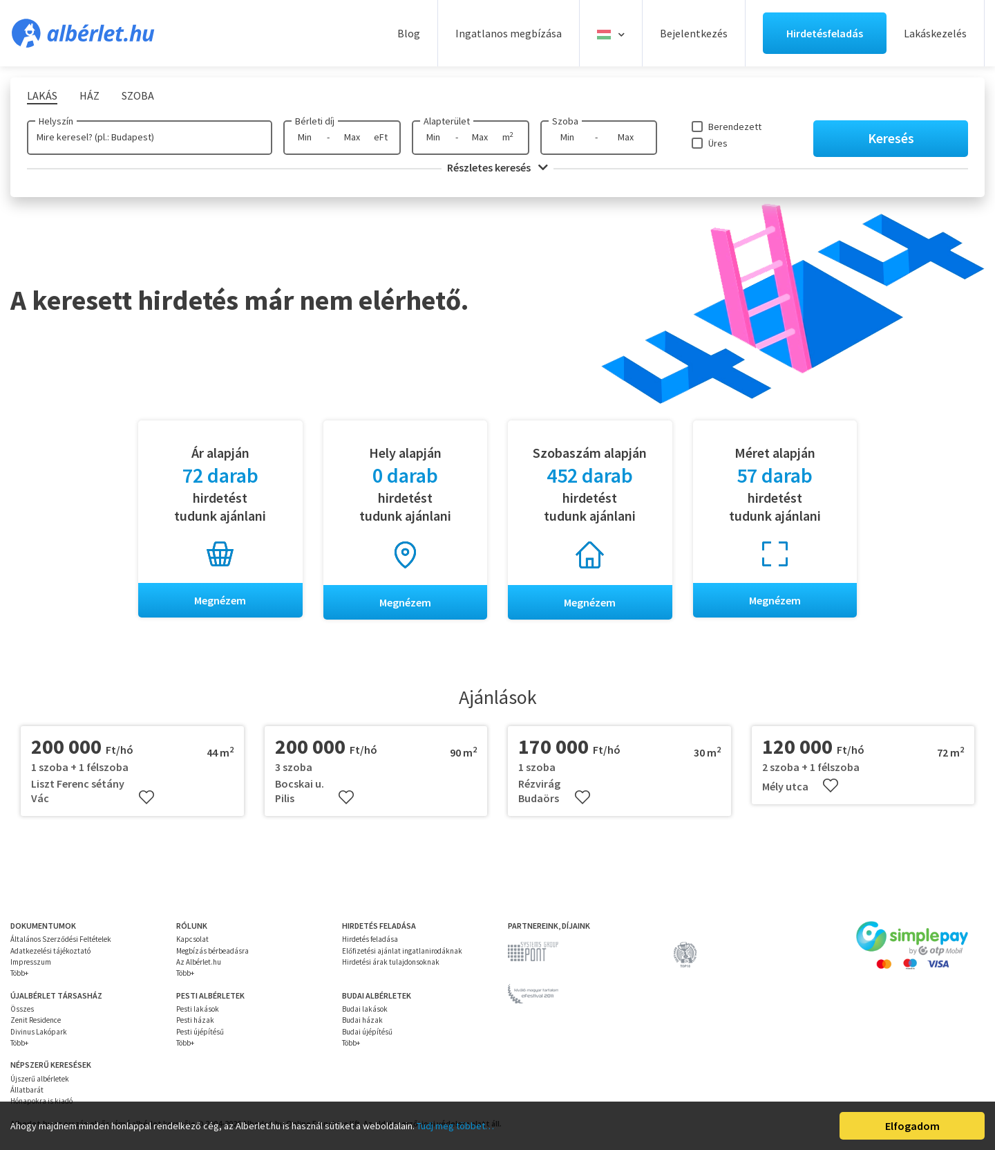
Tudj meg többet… (455, 1126)
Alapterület (447, 121)
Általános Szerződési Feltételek (60, 940)
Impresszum (30, 962)
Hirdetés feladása (370, 940)
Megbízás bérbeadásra (212, 951)
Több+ (19, 974)
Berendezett (734, 126)
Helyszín (56, 121)
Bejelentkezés (694, 33)
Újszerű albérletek (39, 1079)
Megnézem (220, 600)
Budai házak (362, 1021)
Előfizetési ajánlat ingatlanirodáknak (402, 951)
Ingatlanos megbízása (508, 33)
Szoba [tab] (138, 95)
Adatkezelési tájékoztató (50, 951)
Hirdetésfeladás (824, 33)
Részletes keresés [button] (497, 167)
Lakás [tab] (42, 95)
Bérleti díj (314, 121)
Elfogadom (912, 1126)
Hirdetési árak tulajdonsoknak (390, 962)
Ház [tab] (89, 95)
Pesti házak (195, 1021)
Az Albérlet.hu (198, 962)
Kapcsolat (192, 940)
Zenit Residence (35, 1021)
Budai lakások (365, 1009)
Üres (718, 143)
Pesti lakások (197, 1009)
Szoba (565, 121)
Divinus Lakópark (38, 1032)
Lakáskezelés (935, 33)
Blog (408, 33)
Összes (22, 1009)
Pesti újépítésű (200, 1032)
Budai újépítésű (367, 1032)
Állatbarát (27, 1090)
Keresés (891, 138)
